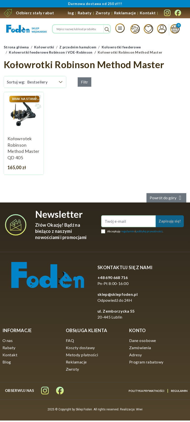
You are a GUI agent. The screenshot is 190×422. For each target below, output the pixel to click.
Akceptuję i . (135, 232)
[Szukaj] (81, 29)
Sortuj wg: (16, 83)
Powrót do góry (166, 199)
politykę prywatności (149, 232)
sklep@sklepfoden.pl (117, 295)
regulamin (127, 232)
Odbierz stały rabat (35, 12)
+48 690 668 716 (112, 279)
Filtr (84, 83)
